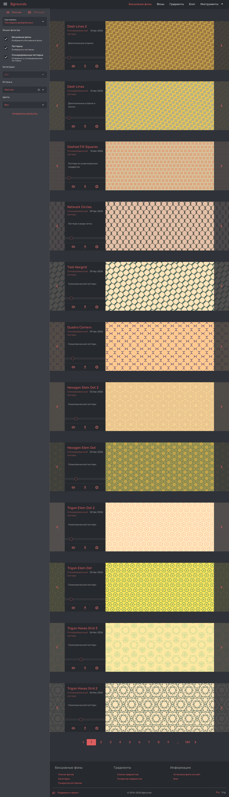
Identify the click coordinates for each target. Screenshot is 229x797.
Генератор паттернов (70, 783)
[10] (178, 742)
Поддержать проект (68, 792)
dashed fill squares (82, 147)
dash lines (75, 86)
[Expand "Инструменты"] (212, 4)
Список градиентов (128, 774)
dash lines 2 (77, 26)
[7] (149, 742)
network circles (79, 207)
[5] (129, 742)
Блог (175, 778)
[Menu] (5, 4)
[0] (83, 742)
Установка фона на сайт (186, 774)
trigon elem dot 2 (81, 508)
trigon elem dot (79, 568)
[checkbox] (6, 39)
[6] (139, 742)
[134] (187, 742)
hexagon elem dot (81, 448)
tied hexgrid (77, 267)
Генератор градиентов (129, 778)
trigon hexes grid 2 (82, 688)
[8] (158, 742)
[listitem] (25, 38)
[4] (120, 742)
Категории (64, 778)
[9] (168, 742)
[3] (110, 742)
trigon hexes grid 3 (82, 628)
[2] (101, 742)
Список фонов (66, 774)
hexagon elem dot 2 (83, 387)
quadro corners (79, 327)
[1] (91, 742)
